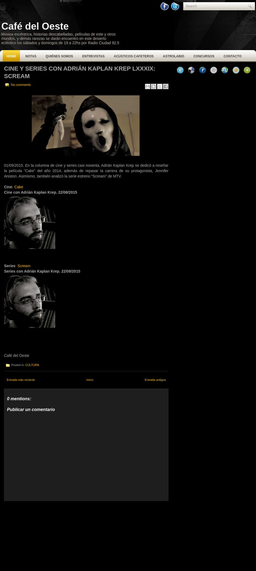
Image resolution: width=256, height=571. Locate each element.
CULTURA (32, 365)
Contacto (233, 56)
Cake (18, 187)
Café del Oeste (35, 26)
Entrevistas (93, 56)
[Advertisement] (44, 534)
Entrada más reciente (21, 379)
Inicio (90, 379)
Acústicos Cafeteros (134, 56)
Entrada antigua (155, 379)
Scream (24, 266)
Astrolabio (173, 56)
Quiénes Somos (59, 56)
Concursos (204, 56)
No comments (21, 85)
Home (11, 56)
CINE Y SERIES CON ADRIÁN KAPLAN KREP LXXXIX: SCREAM (79, 72)
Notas (30, 56)
